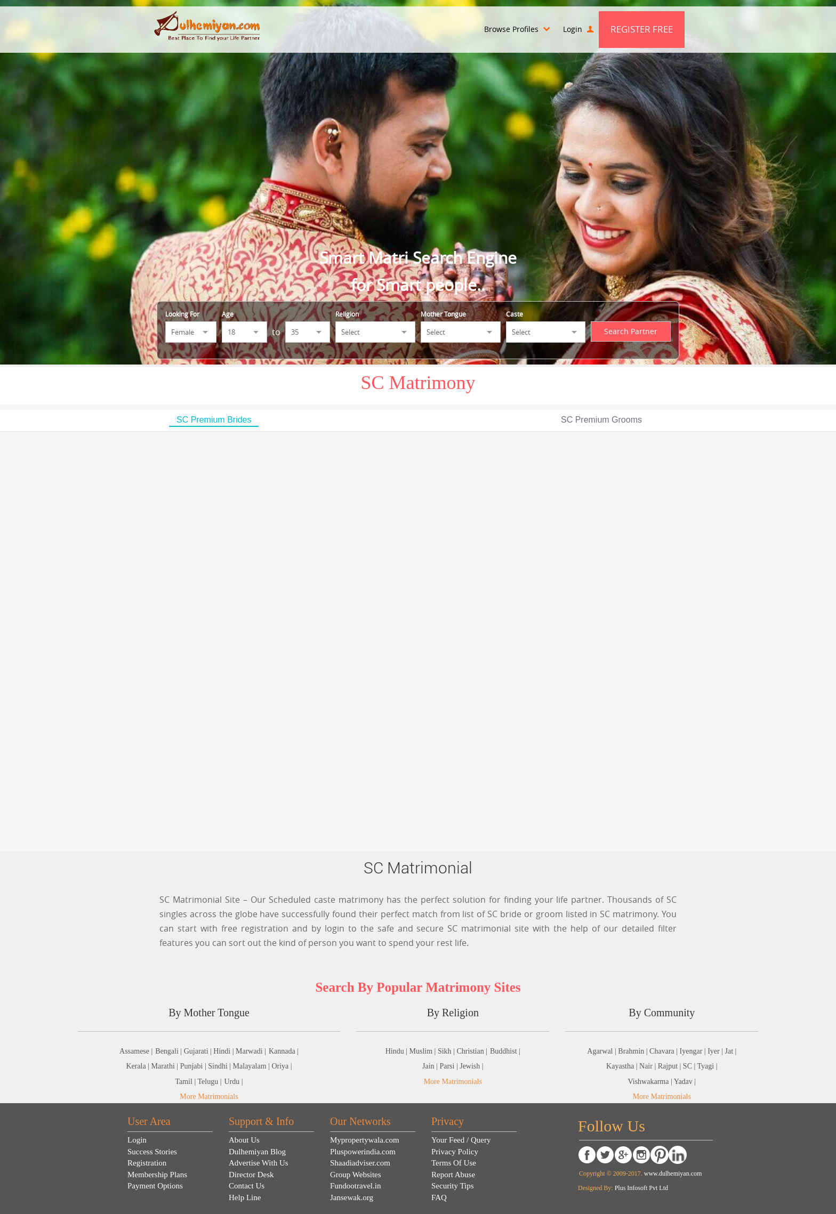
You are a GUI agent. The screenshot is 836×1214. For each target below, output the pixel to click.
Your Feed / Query (461, 1140)
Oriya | (281, 1066)
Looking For (182, 314)
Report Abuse (453, 1174)
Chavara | (664, 1051)
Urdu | (233, 1082)
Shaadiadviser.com (360, 1163)
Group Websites (355, 1174)
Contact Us (246, 1185)
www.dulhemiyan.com (672, 1173)
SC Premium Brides (213, 419)
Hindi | (224, 1051)
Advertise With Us (258, 1163)
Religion (347, 314)
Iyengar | (694, 1051)
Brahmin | (633, 1051)
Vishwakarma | (650, 1082)
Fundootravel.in (355, 1185)
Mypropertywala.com (364, 1140)
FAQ (439, 1197)
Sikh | (447, 1051)
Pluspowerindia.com (363, 1151)
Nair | (648, 1066)
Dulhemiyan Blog (257, 1151)
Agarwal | (602, 1051)
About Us (244, 1140)
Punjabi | (194, 1066)
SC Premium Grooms (601, 419)
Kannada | (284, 1051)
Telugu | (209, 1082)
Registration (146, 1163)
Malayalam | (252, 1066)
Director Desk (251, 1174)
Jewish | (471, 1066)
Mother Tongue (443, 314)
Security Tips (452, 1185)
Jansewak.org (351, 1197)
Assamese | (135, 1051)
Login (578, 29)
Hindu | (397, 1051)
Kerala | (138, 1066)
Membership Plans (157, 1174)
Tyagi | (707, 1066)
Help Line (245, 1197)
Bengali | (169, 1051)
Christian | (471, 1051)
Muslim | (423, 1051)
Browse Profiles (517, 29)
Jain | (430, 1066)
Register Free (641, 29)
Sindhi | (220, 1066)
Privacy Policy (454, 1151)
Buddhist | (505, 1051)
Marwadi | (251, 1051)
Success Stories (152, 1151)
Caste (514, 314)
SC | (690, 1066)
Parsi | (449, 1066)
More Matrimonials (209, 1096)
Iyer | (716, 1051)
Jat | (730, 1051)
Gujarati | (199, 1051)
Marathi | (165, 1066)
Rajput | (670, 1066)
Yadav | (685, 1082)
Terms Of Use (453, 1163)
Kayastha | (622, 1066)
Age (228, 314)
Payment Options (155, 1185)
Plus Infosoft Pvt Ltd (641, 1188)
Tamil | (186, 1082)
